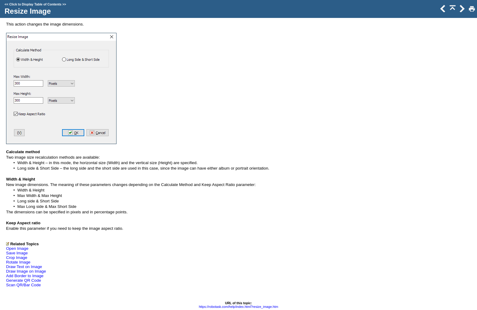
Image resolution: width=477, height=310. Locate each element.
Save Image (17, 253)
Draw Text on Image (24, 266)
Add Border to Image (25, 276)
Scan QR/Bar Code (23, 285)
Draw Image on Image (26, 271)
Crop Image (16, 257)
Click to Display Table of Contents (35, 4)
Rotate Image (18, 262)
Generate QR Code (23, 280)
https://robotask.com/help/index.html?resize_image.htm (238, 306)
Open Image (17, 248)
